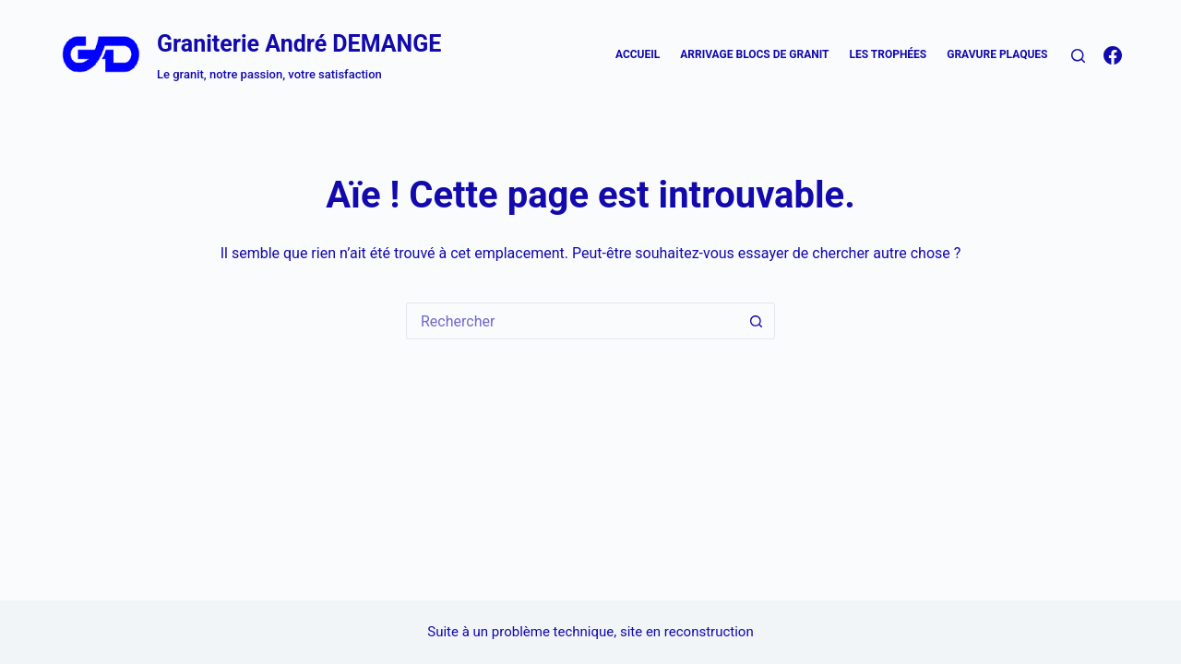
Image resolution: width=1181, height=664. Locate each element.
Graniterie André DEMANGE (299, 43)
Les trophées (887, 54)
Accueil (637, 54)
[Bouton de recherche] (756, 320)
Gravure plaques (997, 54)
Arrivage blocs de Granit (754, 54)
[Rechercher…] (572, 320)
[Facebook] (1112, 55)
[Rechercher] (1078, 56)
